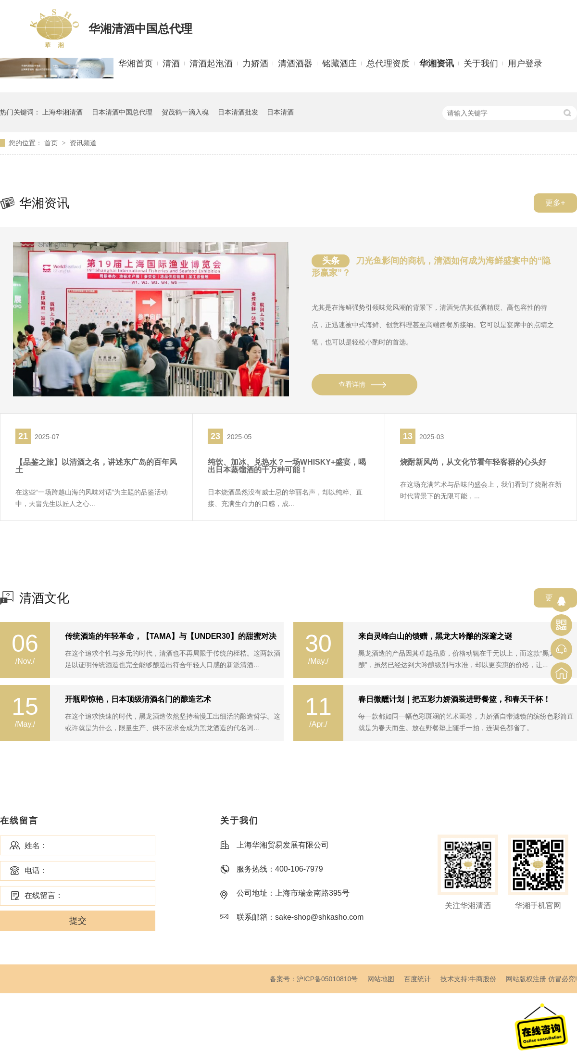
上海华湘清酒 (62, 112)
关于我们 (481, 63)
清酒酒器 (295, 63)
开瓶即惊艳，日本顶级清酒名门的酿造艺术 (138, 699)
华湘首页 (135, 63)
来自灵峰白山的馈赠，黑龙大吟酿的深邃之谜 (435, 636)
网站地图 (380, 979)
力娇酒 (255, 63)
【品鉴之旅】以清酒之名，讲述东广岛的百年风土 (96, 466)
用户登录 (525, 63)
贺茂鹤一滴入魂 (185, 112)
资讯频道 (83, 143)
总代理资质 (388, 63)
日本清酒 (280, 112)
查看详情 (352, 384)
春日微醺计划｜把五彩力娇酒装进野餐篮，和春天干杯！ (454, 699)
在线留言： (44, 895)
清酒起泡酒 (211, 63)
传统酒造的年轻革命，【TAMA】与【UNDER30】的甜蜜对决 (170, 636)
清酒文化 (44, 598)
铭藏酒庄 (339, 63)
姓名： (36, 845)
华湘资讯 (436, 63)
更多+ (555, 203)
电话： (36, 870)
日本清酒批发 (238, 112)
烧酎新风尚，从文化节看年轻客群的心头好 (473, 462)
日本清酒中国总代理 (122, 112)
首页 (52, 143)
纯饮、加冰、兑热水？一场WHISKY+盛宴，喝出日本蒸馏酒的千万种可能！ (287, 466)
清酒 (171, 63)
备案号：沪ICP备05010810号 (314, 979)
